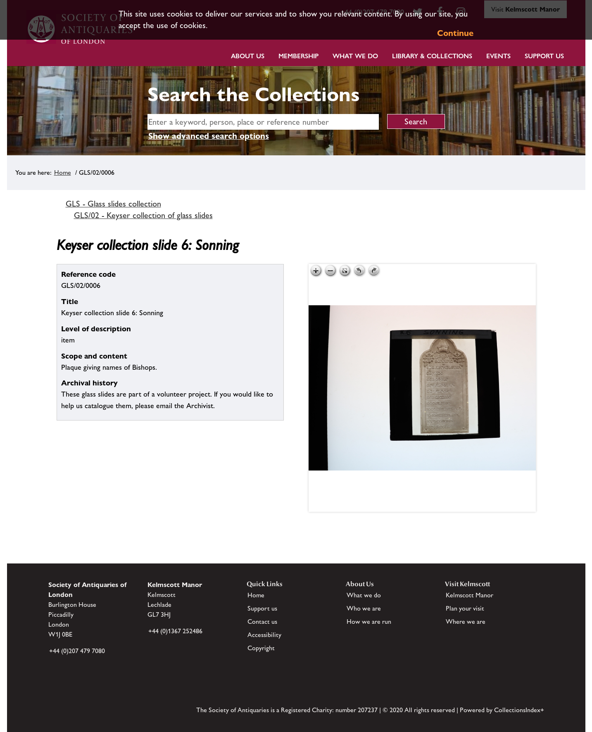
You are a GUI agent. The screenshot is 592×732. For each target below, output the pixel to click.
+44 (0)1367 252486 (175, 631)
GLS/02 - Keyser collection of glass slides (143, 215)
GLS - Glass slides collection (113, 204)
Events (498, 56)
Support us (262, 608)
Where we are (465, 621)
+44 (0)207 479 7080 (77, 651)
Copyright (261, 648)
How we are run (369, 621)
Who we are (364, 608)
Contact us (262, 621)
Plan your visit (465, 608)
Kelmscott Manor (469, 595)
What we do (355, 56)
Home (62, 172)
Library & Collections (432, 56)
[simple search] (263, 122)
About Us (247, 56)
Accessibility (264, 635)
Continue (455, 33)
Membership (298, 56)
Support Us (544, 56)
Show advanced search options (208, 136)
